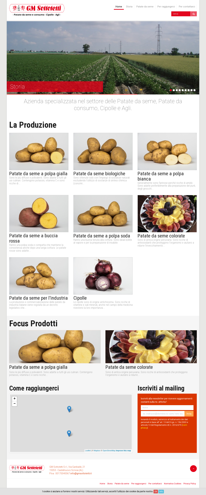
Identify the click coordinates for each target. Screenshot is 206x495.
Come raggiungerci (34, 388)
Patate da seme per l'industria (38, 298)
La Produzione (32, 125)
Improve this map (123, 451)
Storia (129, 7)
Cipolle (80, 298)
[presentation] (166, 437)
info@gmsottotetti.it (81, 473)
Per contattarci (187, 7)
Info (161, 491)
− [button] (14, 403)
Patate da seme (145, 7)
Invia (189, 413)
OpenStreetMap (109, 451)
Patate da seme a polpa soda (101, 235)
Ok (155, 491)
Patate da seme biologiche (99, 173)
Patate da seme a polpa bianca (161, 176)
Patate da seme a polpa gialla (38, 173)
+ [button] (14, 398)
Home (119, 7)
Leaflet (88, 451)
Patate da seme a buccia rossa (33, 238)
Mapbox (97, 451)
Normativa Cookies (172, 484)
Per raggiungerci (166, 7)
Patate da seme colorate (161, 235)
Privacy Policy (189, 484)
